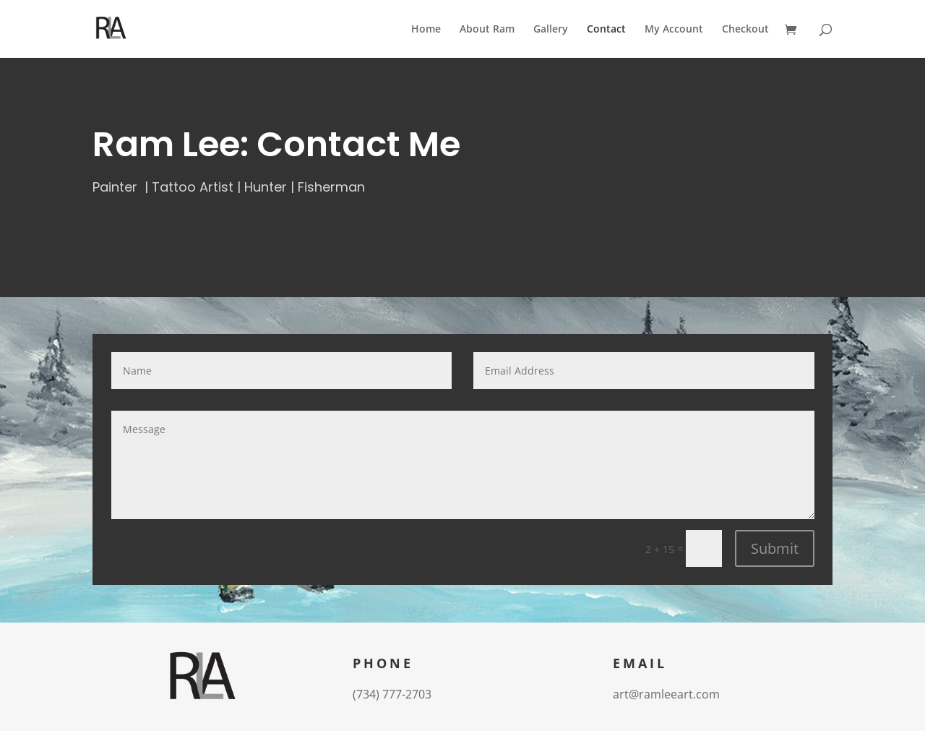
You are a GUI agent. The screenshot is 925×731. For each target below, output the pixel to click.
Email (640, 664)
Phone (383, 664)
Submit (775, 548)
